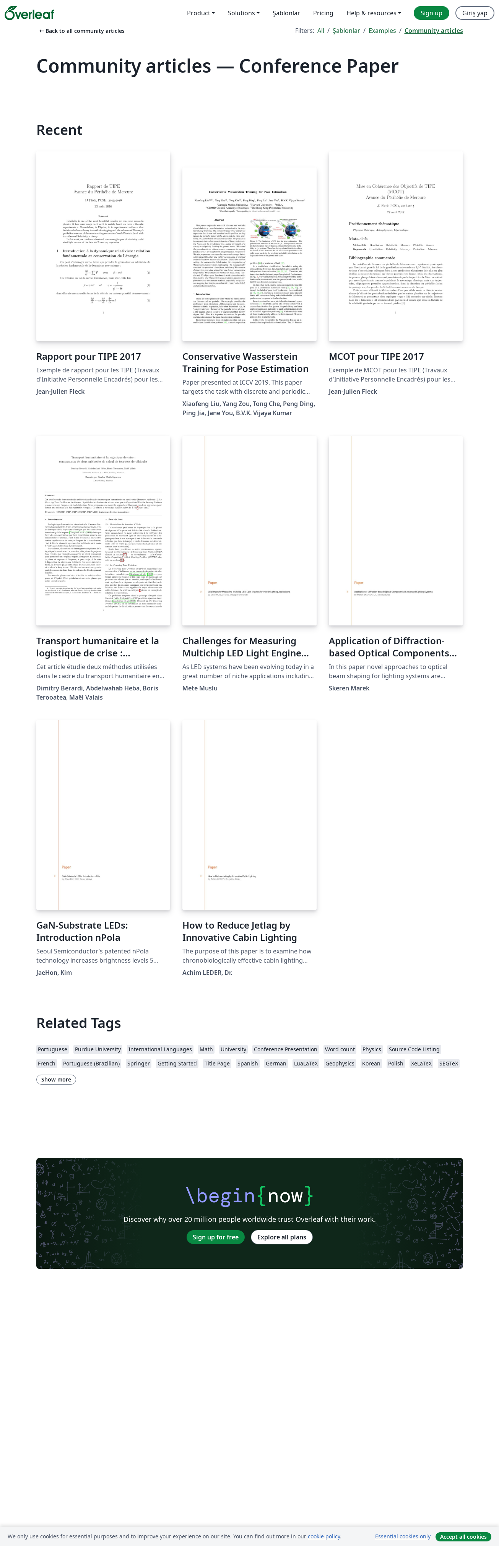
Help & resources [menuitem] (371, 13)
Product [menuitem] (198, 13)
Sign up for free (216, 1237)
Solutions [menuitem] (241, 13)
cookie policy (324, 1536)
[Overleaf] (29, 13)
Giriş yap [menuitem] (475, 13)
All (320, 30)
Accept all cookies (463, 1536)
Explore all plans (281, 1237)
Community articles (434, 30)
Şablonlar (346, 30)
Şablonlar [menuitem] (286, 13)
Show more (56, 1079)
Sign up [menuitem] (431, 13)
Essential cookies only (403, 1536)
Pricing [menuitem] (323, 13)
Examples (382, 30)
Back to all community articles (81, 30)
